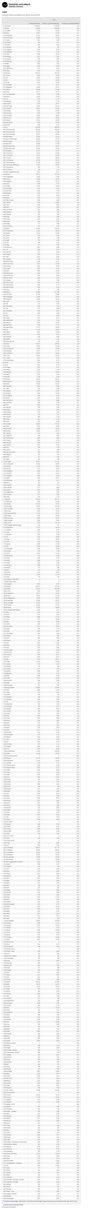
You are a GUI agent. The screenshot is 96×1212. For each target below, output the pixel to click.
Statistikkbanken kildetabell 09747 (13, 1205)
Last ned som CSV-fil (34, 15)
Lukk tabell (5, 15)
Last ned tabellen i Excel (18, 15)
